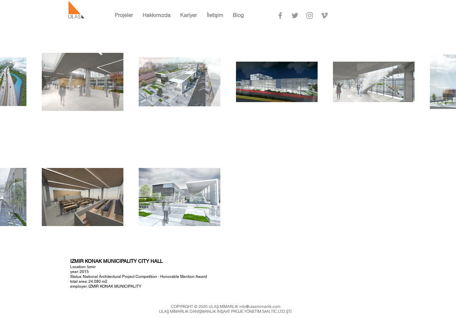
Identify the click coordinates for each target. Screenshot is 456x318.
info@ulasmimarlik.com (259, 306)
